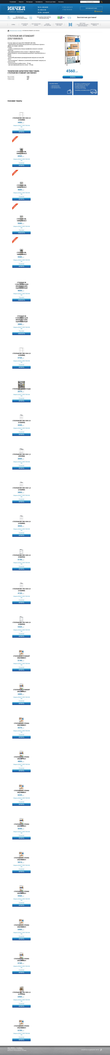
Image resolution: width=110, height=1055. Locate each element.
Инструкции (29, 1)
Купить (21, 132)
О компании (13, 1)
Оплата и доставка (51, 1)
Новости (21, 1)
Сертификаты (39, 1)
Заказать (21, 233)
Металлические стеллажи (15, 30)
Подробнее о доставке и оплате (82, 90)
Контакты (61, 1)
